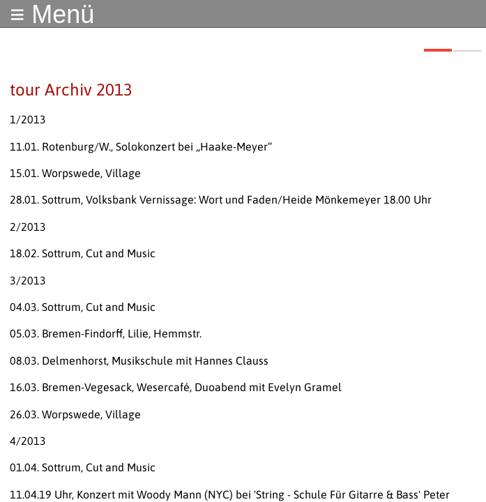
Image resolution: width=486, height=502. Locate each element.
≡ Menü (52, 14)
